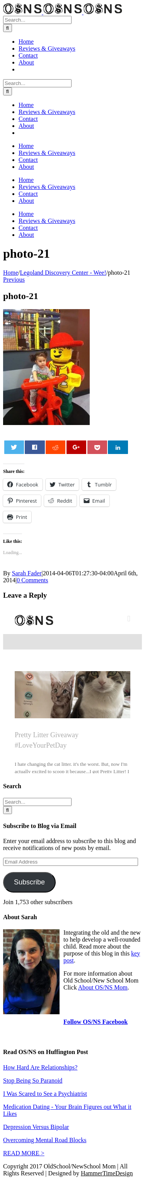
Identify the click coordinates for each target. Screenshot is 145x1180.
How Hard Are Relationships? (40, 1067)
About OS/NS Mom (103, 987)
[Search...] (37, 20)
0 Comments (32, 580)
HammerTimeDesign (107, 1173)
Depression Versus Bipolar (36, 1127)
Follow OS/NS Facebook (95, 1021)
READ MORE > (23, 1153)
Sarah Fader (27, 573)
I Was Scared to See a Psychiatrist (45, 1093)
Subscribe (29, 882)
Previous (14, 279)
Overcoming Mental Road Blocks (45, 1140)
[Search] (7, 28)
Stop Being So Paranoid (32, 1080)
